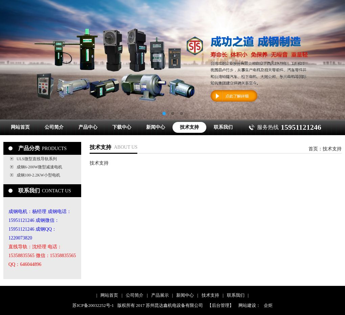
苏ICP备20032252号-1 (93, 305)
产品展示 (160, 295)
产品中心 (87, 127)
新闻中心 (155, 127)
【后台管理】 (220, 305)
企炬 (268, 305)
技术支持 (189, 127)
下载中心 (121, 127)
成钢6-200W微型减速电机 (39, 167)
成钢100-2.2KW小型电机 (38, 175)
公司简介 (54, 127)
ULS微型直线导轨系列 (37, 158)
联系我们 (223, 127)
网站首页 (20, 127)
